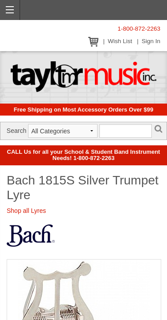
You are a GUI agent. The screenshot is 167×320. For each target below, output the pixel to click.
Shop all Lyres (26, 210)
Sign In (151, 41)
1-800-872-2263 (139, 28)
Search (16, 130)
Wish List (120, 41)
